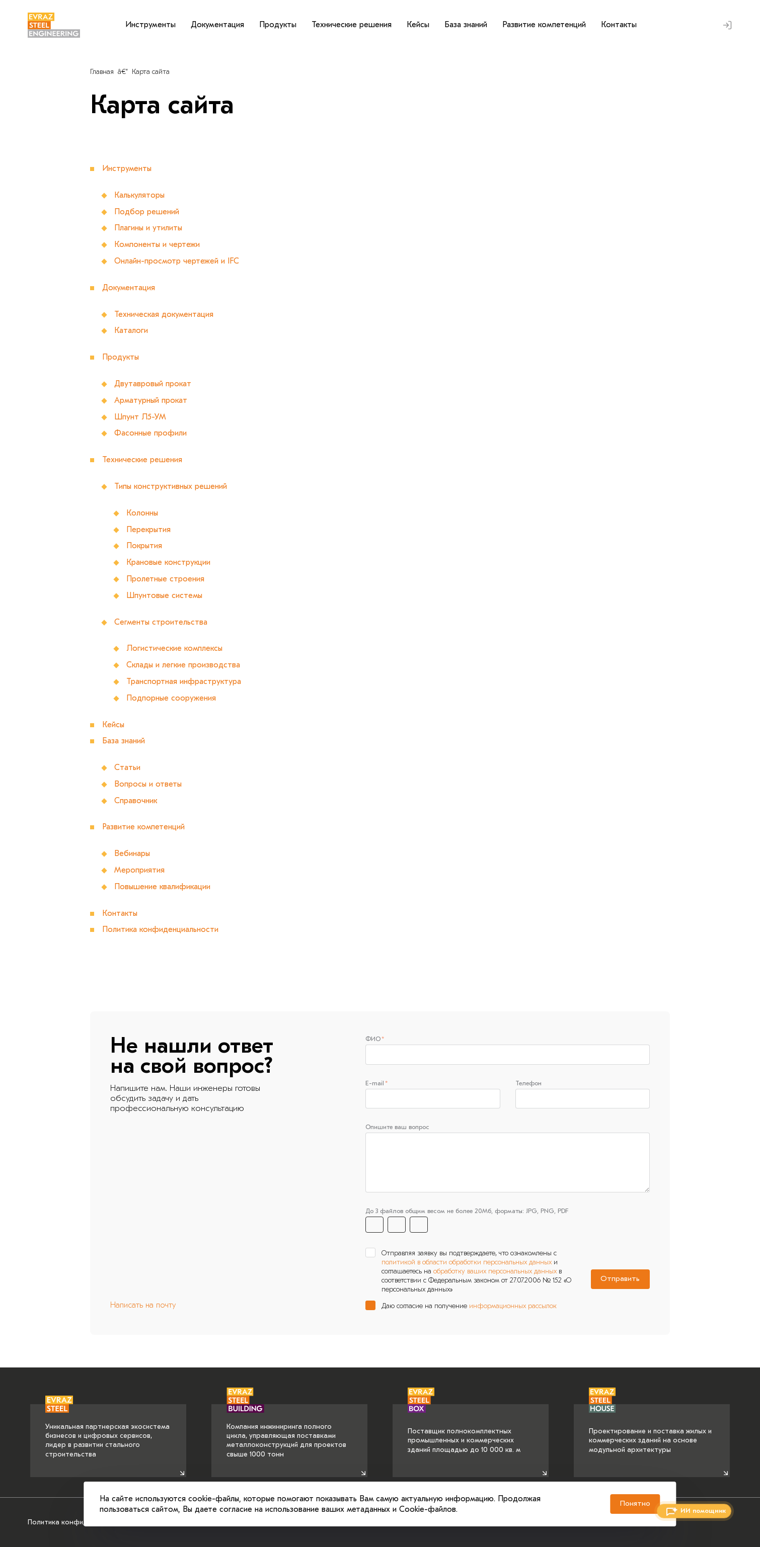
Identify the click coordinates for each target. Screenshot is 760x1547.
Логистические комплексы (174, 648)
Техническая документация (164, 314)
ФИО (373, 1039)
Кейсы (418, 24)
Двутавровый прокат (153, 383)
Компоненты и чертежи (157, 244)
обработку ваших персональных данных (495, 1273)
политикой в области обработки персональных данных (467, 1264)
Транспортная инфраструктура (183, 681)
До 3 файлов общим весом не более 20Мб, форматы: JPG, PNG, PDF (466, 1213)
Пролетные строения (165, 578)
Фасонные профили (150, 433)
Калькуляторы (139, 195)
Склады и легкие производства (183, 664)
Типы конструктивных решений (171, 486)
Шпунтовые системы (165, 595)
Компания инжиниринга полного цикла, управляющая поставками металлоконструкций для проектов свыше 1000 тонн (286, 1431)
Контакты (619, 24)
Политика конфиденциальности (160, 929)
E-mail (374, 1083)
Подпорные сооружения (171, 698)
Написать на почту (143, 1307)
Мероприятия (139, 870)
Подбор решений (146, 211)
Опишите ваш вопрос (397, 1128)
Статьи (127, 767)
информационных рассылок (513, 1308)
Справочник (135, 800)
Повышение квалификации (162, 886)
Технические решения (352, 24)
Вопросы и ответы (148, 784)
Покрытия (144, 545)
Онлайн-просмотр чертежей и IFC (177, 261)
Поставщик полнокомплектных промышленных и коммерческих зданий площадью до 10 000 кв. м (464, 1428)
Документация (217, 24)
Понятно (629, 1502)
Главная (102, 71)
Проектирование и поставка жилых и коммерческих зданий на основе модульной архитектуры (650, 1428)
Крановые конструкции (168, 562)
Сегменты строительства (161, 622)
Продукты (277, 24)
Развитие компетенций (544, 24)
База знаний (465, 24)
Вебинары (132, 853)
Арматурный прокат (151, 400)
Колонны (142, 513)
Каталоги (131, 330)
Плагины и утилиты (148, 227)
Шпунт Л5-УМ (140, 416)
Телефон (528, 1083)
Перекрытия (148, 529)
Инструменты (150, 24)
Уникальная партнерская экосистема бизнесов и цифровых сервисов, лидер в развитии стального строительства (107, 1431)
